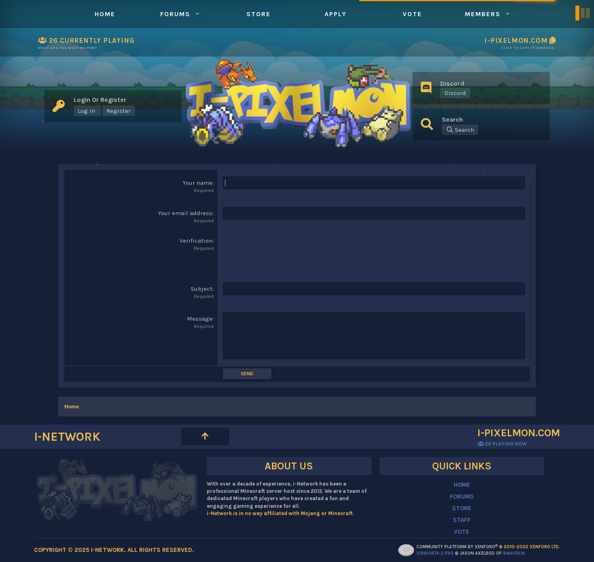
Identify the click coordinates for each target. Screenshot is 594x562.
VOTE (461, 531)
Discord (455, 93)
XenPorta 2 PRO (435, 553)
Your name (197, 182)
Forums (175, 14)
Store (258, 14)
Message (199, 318)
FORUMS (462, 496)
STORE (461, 508)
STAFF (462, 520)
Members (483, 14)
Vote (412, 14)
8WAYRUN (514, 553)
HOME (462, 484)
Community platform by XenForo (488, 546)
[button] (197, 13)
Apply (336, 14)
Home (105, 14)
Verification (196, 240)
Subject (201, 288)
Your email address (185, 213)
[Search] (460, 130)
